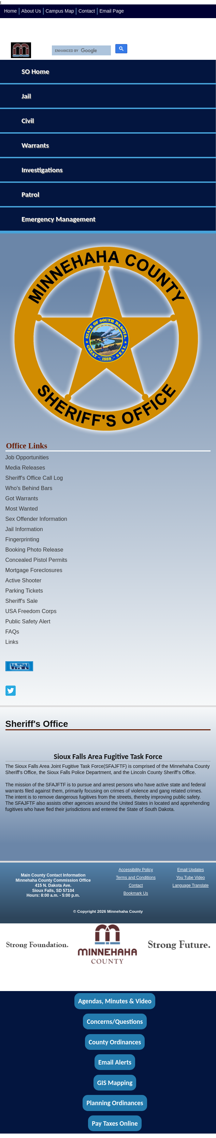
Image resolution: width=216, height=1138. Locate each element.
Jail (26, 96)
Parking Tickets (24, 590)
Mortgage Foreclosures (33, 570)
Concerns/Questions (115, 1021)
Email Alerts (114, 1062)
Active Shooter (23, 580)
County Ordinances (115, 1042)
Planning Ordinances (114, 1103)
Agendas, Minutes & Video (115, 1001)
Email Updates (190, 869)
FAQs (12, 631)
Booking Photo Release (34, 549)
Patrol (30, 194)
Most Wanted (21, 508)
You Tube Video (190, 877)
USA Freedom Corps (31, 611)
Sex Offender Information (36, 519)
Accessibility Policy (136, 869)
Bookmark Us (136, 893)
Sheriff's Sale (21, 601)
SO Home (35, 71)
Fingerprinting (22, 539)
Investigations (41, 169)
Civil (27, 120)
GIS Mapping (114, 1083)
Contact (86, 11)
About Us (31, 11)
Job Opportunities (27, 457)
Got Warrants (21, 498)
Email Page (111, 11)
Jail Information (24, 529)
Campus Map (59, 11)
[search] (79, 50)
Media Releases (25, 467)
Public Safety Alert (28, 621)
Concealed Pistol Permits (36, 560)
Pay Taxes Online (115, 1123)
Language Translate (190, 885)
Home (10, 11)
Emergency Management (58, 219)
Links (11, 642)
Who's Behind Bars (29, 488)
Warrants (35, 145)
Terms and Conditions (136, 877)
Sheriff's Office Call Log (34, 478)
